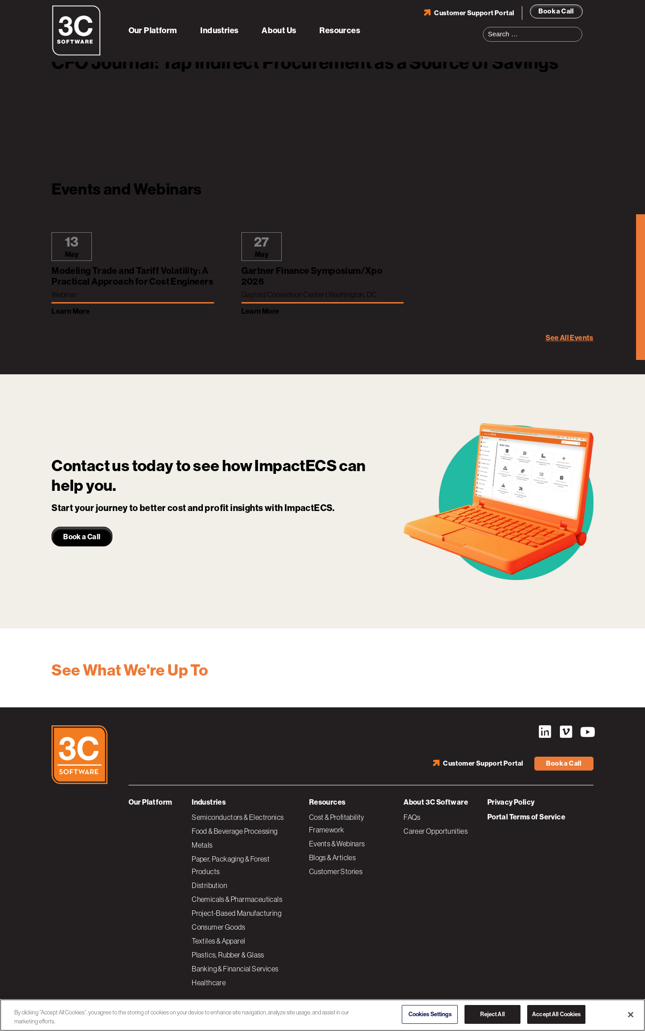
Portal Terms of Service (526, 817)
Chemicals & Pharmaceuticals (237, 899)
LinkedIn (544, 732)
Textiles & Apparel (218, 941)
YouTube (586, 732)
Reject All (492, 1014)
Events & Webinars (337, 844)
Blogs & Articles (332, 857)
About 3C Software (436, 802)
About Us (279, 30)
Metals (202, 845)
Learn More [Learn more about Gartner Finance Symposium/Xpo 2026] (260, 311)
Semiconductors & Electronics (238, 817)
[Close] (631, 1014)
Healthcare (209, 983)
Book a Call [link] (81, 537)
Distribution (209, 885)
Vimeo (565, 732)
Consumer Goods (218, 927)
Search (578, 28)
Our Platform (153, 30)
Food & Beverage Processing (234, 831)
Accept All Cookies (556, 1014)
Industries (219, 30)
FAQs (412, 817)
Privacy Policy (511, 802)
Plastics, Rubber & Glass (228, 955)
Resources (339, 30)
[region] (322, 1015)
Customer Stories (335, 871)
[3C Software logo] (76, 54)
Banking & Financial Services (235, 969)
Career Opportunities (436, 831)
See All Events (569, 338)
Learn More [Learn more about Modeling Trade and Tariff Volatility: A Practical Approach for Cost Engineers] (71, 311)
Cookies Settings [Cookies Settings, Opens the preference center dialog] (430, 1014)
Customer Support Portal (474, 13)
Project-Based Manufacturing (236, 913)
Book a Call (556, 11)
